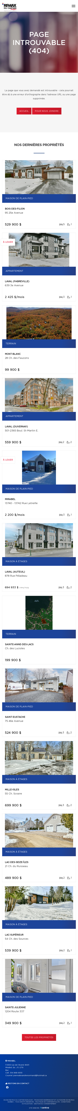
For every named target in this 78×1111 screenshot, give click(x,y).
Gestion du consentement (45, 1103)
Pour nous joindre (47, 111)
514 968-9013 (16, 1073)
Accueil (24, 111)
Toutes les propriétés (39, 1038)
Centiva (44, 1108)
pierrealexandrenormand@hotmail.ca (30, 1075)
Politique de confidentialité (47, 1102)
